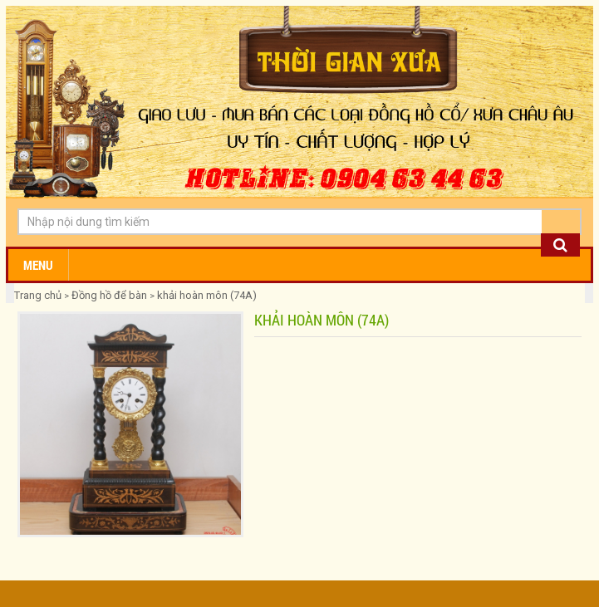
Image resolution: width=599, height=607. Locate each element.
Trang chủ (39, 295)
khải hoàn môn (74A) (207, 295)
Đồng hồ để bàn (109, 295)
